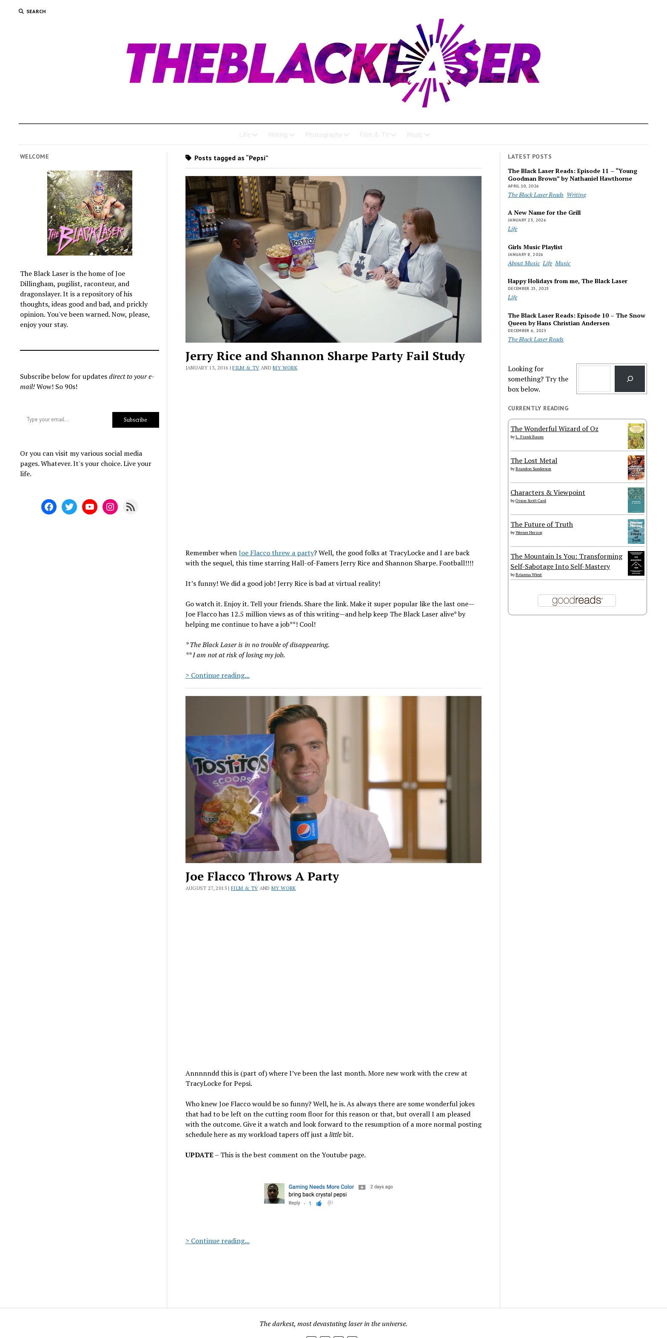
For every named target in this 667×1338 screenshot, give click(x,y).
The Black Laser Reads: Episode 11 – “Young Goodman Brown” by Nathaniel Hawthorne (572, 174)
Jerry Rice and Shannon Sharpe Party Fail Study (325, 356)
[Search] (630, 379)
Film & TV (374, 134)
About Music (524, 263)
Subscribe (135, 419)
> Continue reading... (217, 675)
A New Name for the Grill (544, 212)
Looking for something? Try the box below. (538, 379)
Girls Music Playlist (535, 247)
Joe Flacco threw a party (276, 552)
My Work (285, 367)
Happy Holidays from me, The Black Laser (567, 281)
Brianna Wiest (529, 574)
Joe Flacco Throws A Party (262, 876)
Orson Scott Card (531, 500)
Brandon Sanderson (533, 469)
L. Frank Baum (530, 437)
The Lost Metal (533, 460)
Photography (323, 134)
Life (245, 134)
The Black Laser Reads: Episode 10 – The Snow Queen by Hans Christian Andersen (576, 319)
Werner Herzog (529, 532)
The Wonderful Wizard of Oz (554, 428)
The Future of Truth (541, 524)
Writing (278, 134)
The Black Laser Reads (536, 194)
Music (415, 134)
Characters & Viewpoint (547, 492)
